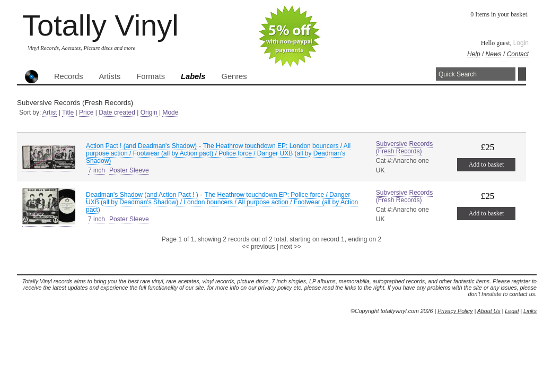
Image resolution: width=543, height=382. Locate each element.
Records (68, 76)
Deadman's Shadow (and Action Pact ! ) (142, 194)
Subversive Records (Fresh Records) (404, 147)
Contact (518, 54)
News (494, 54)
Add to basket (486, 164)
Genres (234, 76)
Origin (149, 112)
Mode (170, 112)
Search (522, 74)
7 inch (96, 170)
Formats (150, 76)
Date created (117, 112)
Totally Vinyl (100, 25)
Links (530, 311)
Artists (110, 76)
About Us (489, 311)
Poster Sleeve (129, 170)
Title (68, 112)
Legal (512, 311)
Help (473, 54)
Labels (193, 76)
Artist (49, 112)
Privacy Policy (454, 311)
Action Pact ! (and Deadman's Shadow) (141, 146)
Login (521, 43)
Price (86, 112)
